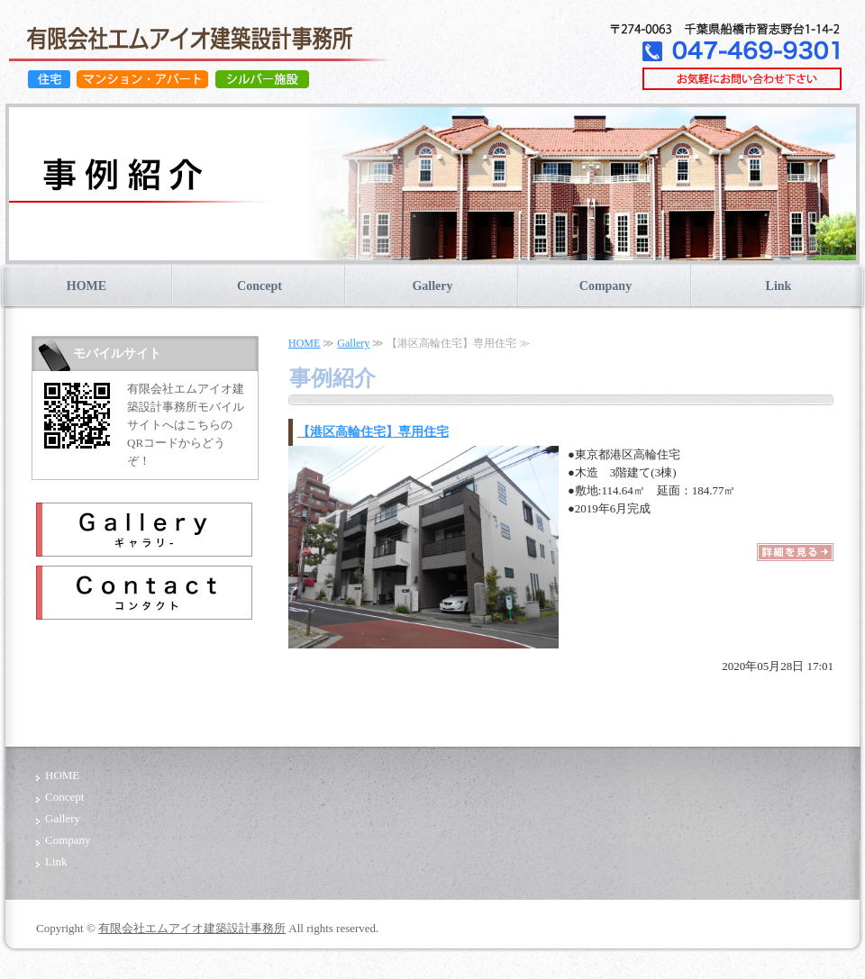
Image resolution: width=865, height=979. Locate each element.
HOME (86, 286)
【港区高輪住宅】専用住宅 (373, 432)
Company (605, 286)
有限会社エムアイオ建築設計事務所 (192, 928)
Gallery (432, 286)
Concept (259, 286)
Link (779, 286)
